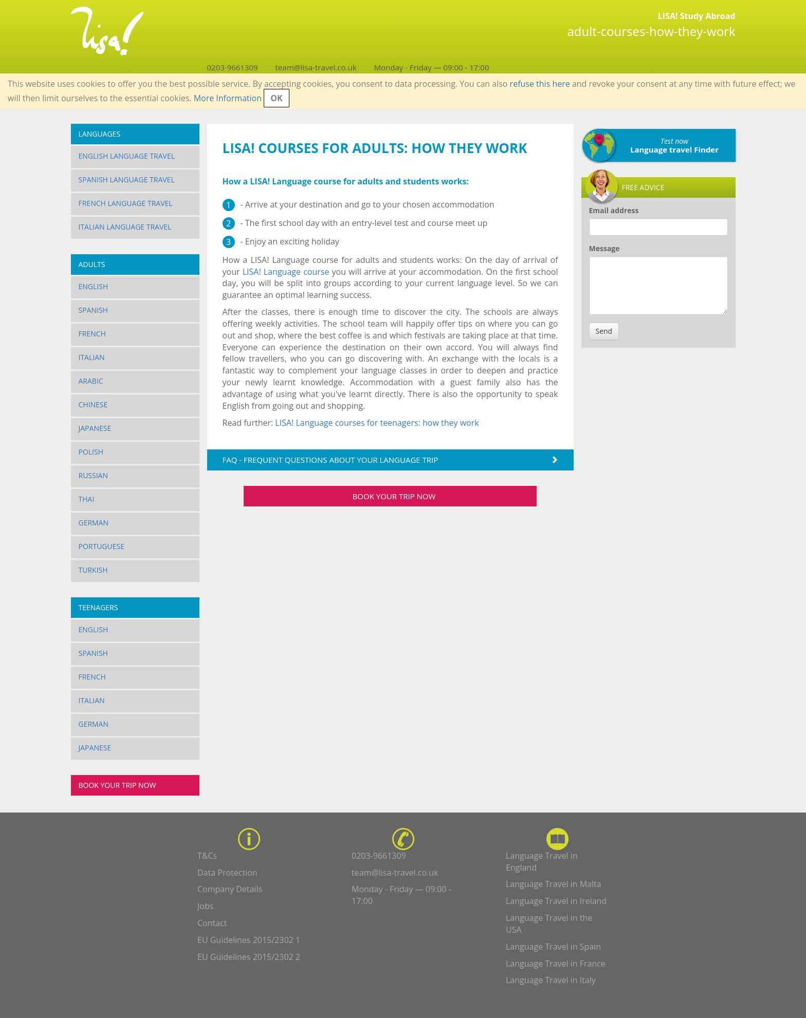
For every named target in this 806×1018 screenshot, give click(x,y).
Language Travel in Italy (551, 980)
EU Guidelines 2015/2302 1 (248, 940)
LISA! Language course (286, 271)
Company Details (229, 889)
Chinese (93, 404)
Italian (92, 357)
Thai (87, 499)
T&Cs (207, 855)
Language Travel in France (556, 963)
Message (604, 248)
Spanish (93, 310)
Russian (93, 475)
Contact (212, 923)
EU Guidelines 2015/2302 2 (248, 957)
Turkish (93, 570)
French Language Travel (126, 203)
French (92, 333)
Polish (91, 452)
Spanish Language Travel (127, 179)
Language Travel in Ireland (556, 901)
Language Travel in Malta (553, 884)
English (93, 286)
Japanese (95, 428)
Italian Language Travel (125, 227)
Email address (614, 210)
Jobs (205, 906)
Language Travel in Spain (553, 946)
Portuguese (102, 546)
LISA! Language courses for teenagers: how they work (377, 422)
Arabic (91, 381)
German (94, 522)
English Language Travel (127, 156)
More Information (228, 98)
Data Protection (227, 872)
